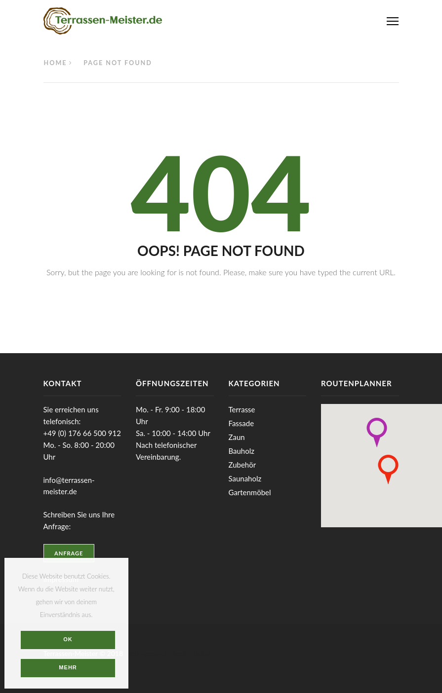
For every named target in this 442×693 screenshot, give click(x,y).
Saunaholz (245, 478)
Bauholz (241, 450)
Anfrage (68, 553)
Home (55, 63)
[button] (377, 432)
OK (68, 639)
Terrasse (242, 409)
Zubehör (242, 464)
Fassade (241, 423)
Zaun (237, 437)
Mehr (68, 667)
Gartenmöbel (250, 492)
